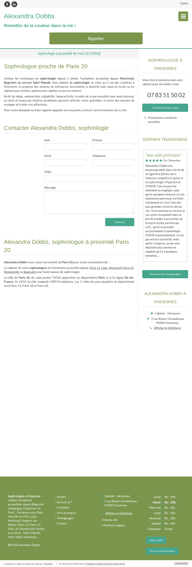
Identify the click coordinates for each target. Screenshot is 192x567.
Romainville (11, 272)
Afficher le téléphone (167, 328)
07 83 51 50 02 (166, 94)
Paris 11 (128, 268)
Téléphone (99, 156)
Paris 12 (94, 268)
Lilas (104, 268)
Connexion (181, 563)
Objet (47, 171)
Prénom (97, 140)
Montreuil (115, 268)
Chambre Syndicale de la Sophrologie (105, 563)
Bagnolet (30, 272)
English (184, 3)
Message (50, 187)
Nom (47, 140)
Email (47, 156)
